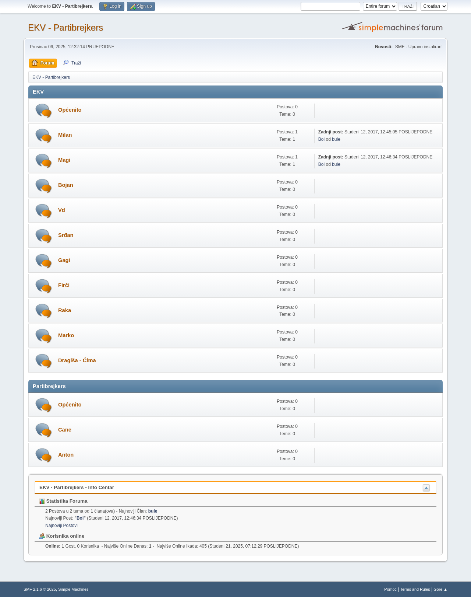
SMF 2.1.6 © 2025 (40, 589)
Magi (64, 160)
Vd (61, 210)
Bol (321, 139)
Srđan (66, 235)
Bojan (65, 185)
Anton (66, 455)
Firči (64, 285)
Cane (64, 430)
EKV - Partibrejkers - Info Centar (76, 487)
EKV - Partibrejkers (65, 27)
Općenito (70, 110)
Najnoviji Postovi (61, 525)
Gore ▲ (440, 589)
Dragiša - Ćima (77, 360)
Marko (66, 335)
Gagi (64, 260)
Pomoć (390, 589)
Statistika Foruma (63, 501)
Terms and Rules (415, 589)
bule (336, 139)
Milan (65, 135)
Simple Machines (73, 589)
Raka (64, 310)
